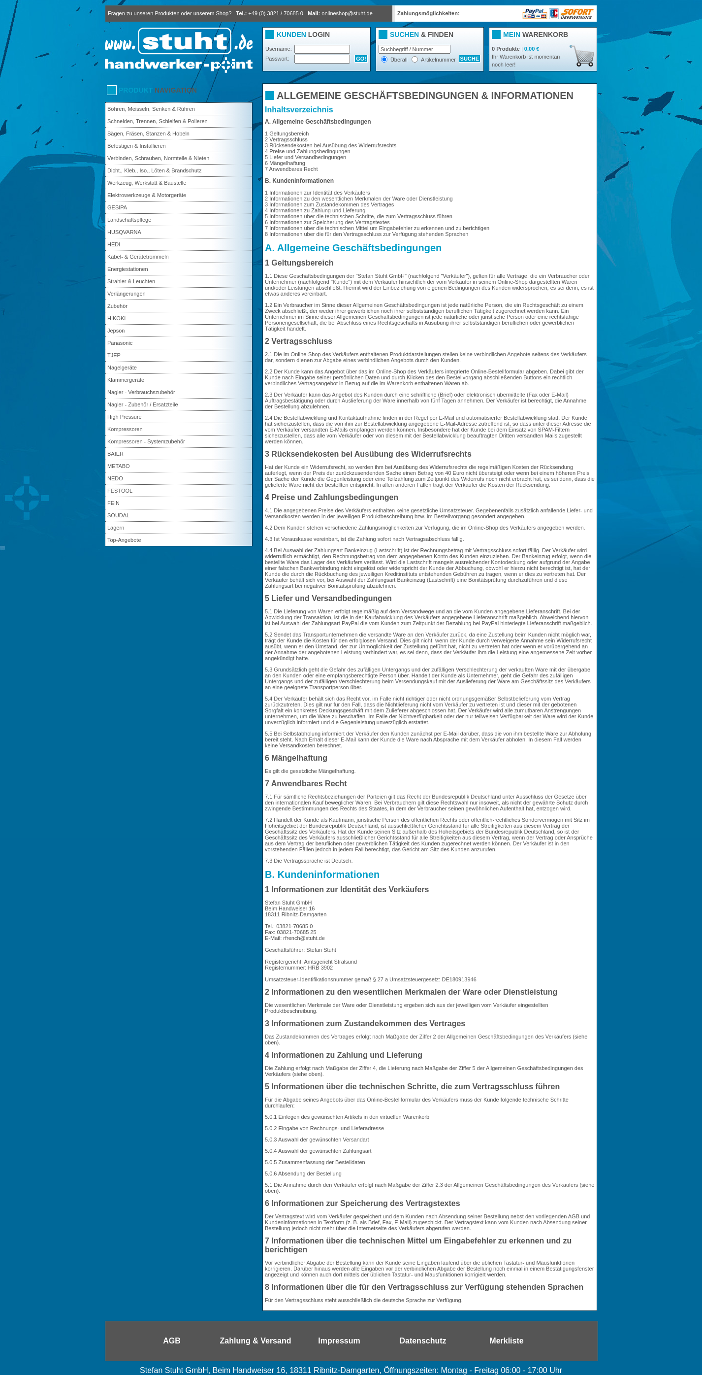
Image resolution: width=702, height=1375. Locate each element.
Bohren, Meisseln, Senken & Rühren (151, 109)
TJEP (114, 355)
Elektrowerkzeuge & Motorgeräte (146, 195)
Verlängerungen (126, 294)
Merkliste (506, 1341)
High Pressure (124, 417)
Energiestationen (127, 269)
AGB (172, 1341)
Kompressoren (125, 429)
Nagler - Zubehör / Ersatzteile (142, 404)
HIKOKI (116, 318)
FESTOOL (119, 491)
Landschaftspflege (129, 220)
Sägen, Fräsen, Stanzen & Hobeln (148, 133)
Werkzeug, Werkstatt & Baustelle (146, 183)
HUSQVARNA (124, 232)
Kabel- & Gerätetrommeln (138, 257)
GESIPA (117, 207)
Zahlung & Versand (255, 1341)
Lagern (115, 528)
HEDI (113, 244)
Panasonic (119, 343)
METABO (118, 466)
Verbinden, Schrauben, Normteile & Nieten (158, 158)
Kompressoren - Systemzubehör (146, 441)
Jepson (116, 331)
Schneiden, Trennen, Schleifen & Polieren (157, 121)
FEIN (113, 503)
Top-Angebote (124, 540)
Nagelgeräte (122, 367)
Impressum (339, 1341)
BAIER (115, 454)
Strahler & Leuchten (131, 281)
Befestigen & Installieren (136, 146)
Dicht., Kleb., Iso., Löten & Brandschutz (154, 170)
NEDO (115, 478)
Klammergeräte (125, 380)
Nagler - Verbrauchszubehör (141, 392)
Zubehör (117, 306)
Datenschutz (422, 1341)
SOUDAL (118, 515)
